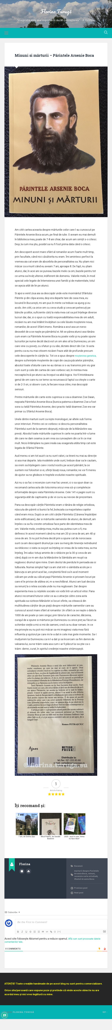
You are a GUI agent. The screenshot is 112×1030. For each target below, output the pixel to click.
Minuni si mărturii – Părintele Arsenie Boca (47, 61)
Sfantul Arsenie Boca (85, 889)
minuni (93, 884)
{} (55, 942)
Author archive (22, 881)
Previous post (81, 898)
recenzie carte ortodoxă (87, 887)
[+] (59, 942)
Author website (28, 881)
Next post (79, 903)
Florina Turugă (56, 12)
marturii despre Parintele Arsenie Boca (87, 882)
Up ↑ (105, 1023)
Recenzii (78, 876)
